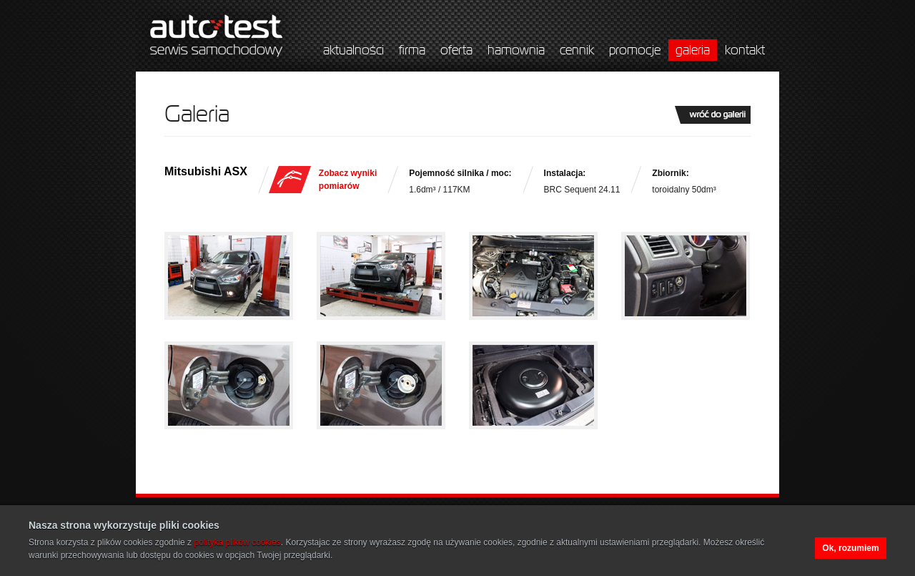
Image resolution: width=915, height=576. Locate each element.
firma (412, 49)
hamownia (516, 49)
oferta (456, 49)
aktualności (353, 49)
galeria (693, 49)
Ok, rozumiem (850, 548)
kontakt (745, 49)
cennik (577, 49)
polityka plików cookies (237, 542)
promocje (635, 49)
